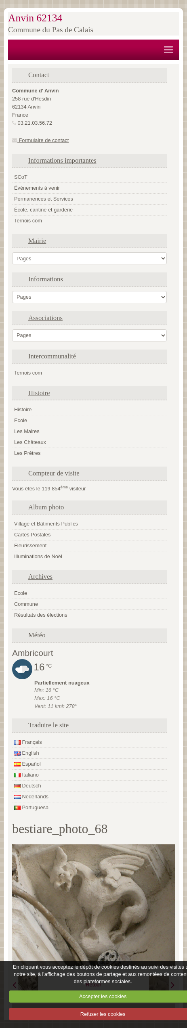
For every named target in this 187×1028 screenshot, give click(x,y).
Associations (45, 318)
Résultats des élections (40, 615)
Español (27, 764)
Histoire (39, 393)
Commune (26, 604)
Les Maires (27, 431)
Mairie (37, 241)
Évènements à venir (37, 188)
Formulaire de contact (40, 140)
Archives (40, 576)
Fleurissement (30, 545)
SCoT (20, 177)
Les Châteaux (30, 442)
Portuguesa (31, 807)
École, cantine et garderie (43, 210)
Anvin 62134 (35, 18)
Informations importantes (62, 160)
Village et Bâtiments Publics (46, 524)
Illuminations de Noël (38, 556)
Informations (45, 279)
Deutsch (27, 786)
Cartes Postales (32, 535)
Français (28, 742)
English (26, 753)
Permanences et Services (43, 199)
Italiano (26, 775)
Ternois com (28, 221)
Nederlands (31, 797)
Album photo (46, 507)
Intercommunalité (52, 356)
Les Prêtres (27, 453)
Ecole (20, 420)
